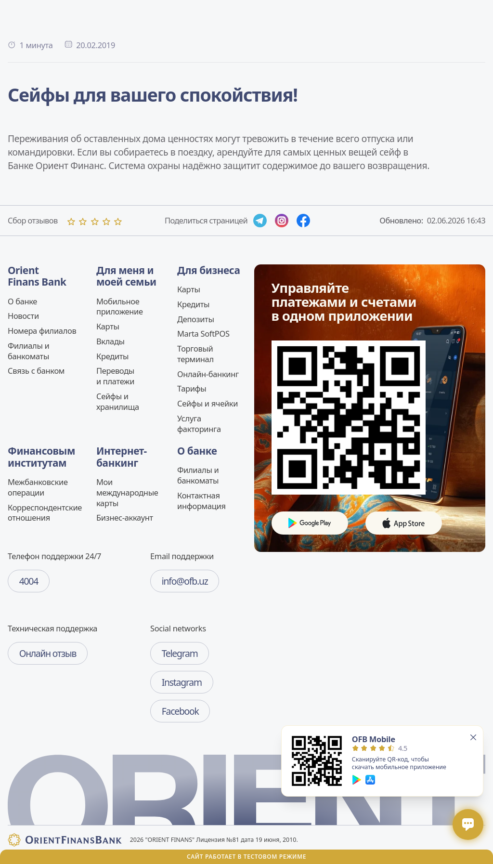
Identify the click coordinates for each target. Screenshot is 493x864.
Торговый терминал (195, 354)
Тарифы (192, 388)
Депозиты (195, 319)
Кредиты (112, 356)
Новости (23, 315)
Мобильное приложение (119, 306)
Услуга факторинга (199, 423)
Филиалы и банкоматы (28, 351)
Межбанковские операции (38, 487)
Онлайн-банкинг (208, 374)
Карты (107, 326)
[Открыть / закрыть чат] (468, 824)
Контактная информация (201, 500)
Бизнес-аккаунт (124, 517)
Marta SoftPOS (203, 333)
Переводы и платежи (115, 376)
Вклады (110, 341)
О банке (22, 301)
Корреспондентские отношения (45, 513)
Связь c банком (36, 370)
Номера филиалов (42, 330)
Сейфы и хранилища (117, 401)
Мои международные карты (127, 492)
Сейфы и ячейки (207, 403)
